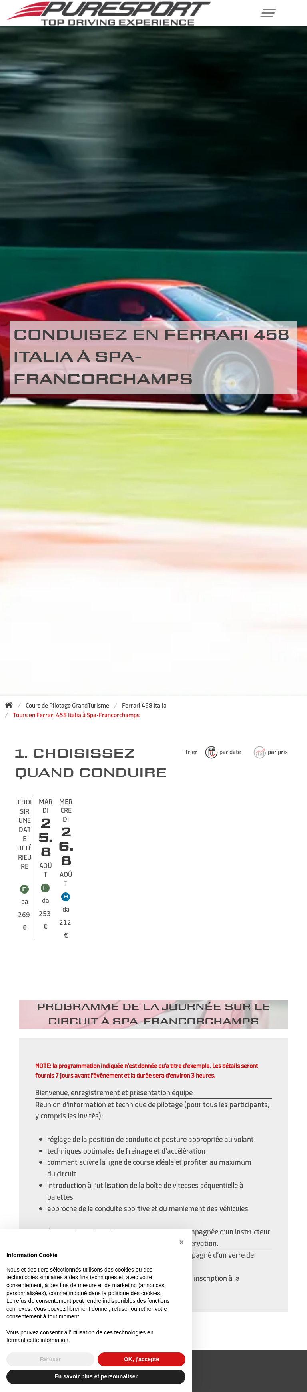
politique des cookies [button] (134, 1293)
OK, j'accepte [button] (141, 1359)
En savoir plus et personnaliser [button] (96, 1376)
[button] (265, 13)
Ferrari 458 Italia (144, 705)
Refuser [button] (50, 1359)
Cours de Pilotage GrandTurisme (67, 705)
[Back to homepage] (11, 705)
